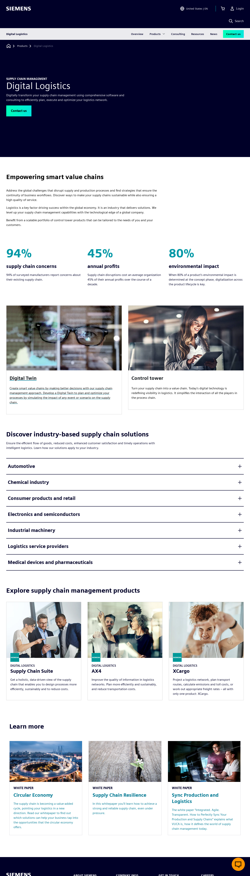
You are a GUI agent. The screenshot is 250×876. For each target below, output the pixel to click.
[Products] (22, 46)
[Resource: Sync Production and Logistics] (204, 788)
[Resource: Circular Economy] (45, 788)
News (213, 34)
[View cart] (223, 8)
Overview (137, 34)
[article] (186, 357)
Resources (197, 34)
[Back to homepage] (8, 46)
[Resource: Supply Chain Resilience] (124, 788)
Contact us (233, 34)
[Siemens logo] (18, 9)
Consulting (178, 34)
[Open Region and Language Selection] (193, 8)
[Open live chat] (238, 864)
